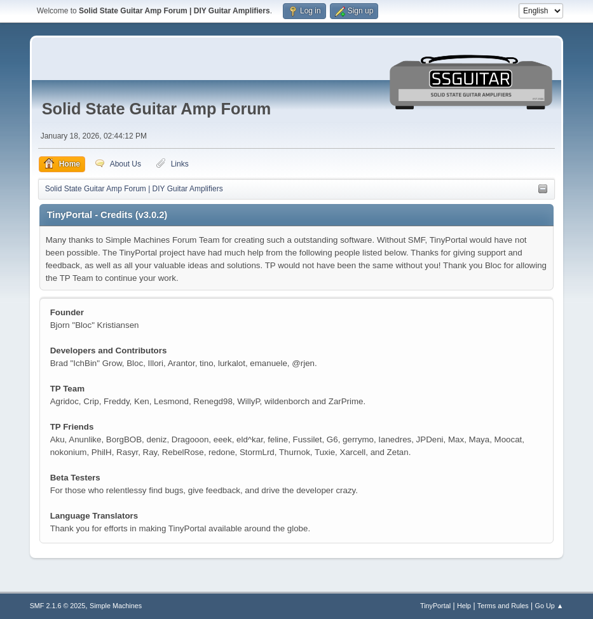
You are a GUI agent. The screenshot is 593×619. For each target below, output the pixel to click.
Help (464, 605)
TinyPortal (435, 605)
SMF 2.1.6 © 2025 (58, 605)
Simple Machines (116, 605)
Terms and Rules (503, 605)
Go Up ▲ (549, 605)
